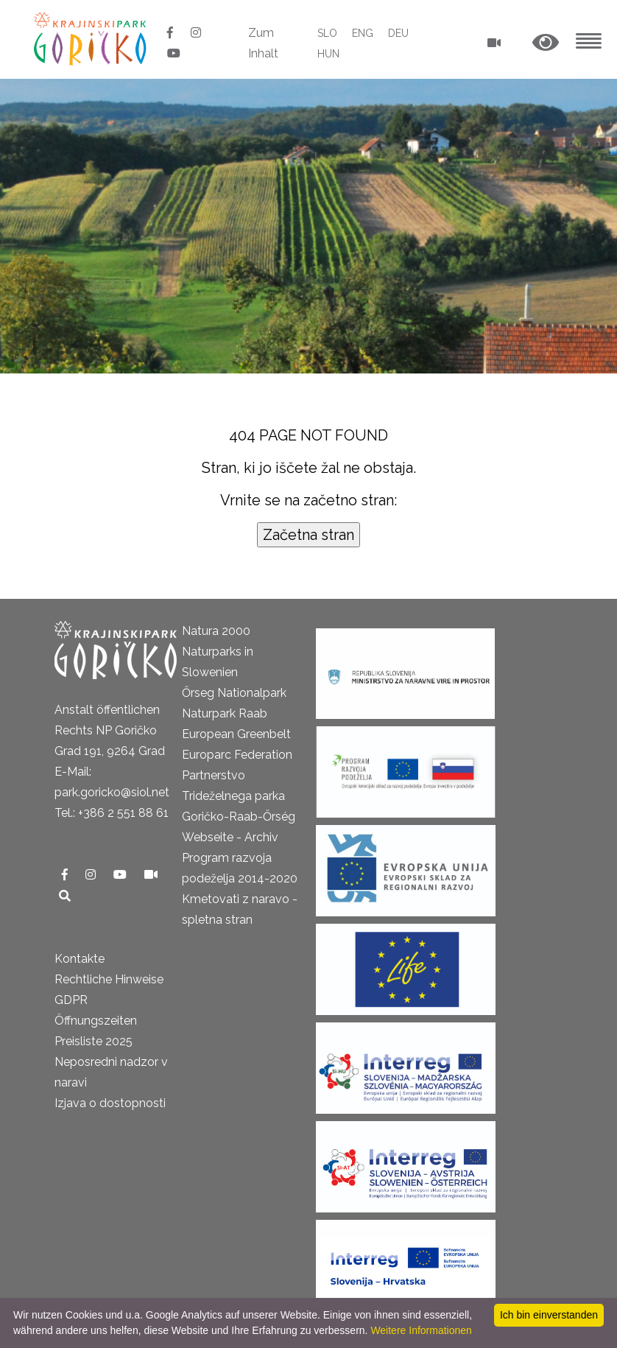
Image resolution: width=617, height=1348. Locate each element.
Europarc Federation (237, 755)
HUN (328, 54)
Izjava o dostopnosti (110, 1103)
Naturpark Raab (224, 713)
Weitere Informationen (420, 1330)
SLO (327, 33)
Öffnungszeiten (95, 1021)
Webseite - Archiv (230, 837)
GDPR (71, 1000)
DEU (398, 33)
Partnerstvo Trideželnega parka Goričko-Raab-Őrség (238, 796)
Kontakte (79, 959)
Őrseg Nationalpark (234, 693)
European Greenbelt (236, 734)
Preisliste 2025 (93, 1041)
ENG (362, 33)
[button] (545, 43)
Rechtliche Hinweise (108, 979)
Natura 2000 (216, 631)
